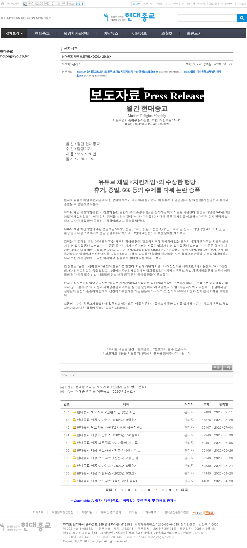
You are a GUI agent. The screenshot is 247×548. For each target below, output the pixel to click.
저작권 (133, 512)
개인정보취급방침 (62, 512)
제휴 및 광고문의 (110, 512)
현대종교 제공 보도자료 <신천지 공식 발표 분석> (111, 386)
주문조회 (241, 3)
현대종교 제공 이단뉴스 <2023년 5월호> (106, 473)
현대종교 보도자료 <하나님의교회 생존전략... (110, 427)
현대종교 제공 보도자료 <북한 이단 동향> (107, 480)
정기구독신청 (199, 3)
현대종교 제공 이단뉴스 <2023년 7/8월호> (108, 435)
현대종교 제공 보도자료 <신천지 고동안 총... (109, 458)
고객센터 (173, 3)
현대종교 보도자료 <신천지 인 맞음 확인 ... (108, 412)
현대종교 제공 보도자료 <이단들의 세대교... (109, 442)
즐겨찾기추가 (14, 3)
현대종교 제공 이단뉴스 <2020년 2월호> (105, 391)
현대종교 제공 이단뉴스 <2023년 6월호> (106, 465)
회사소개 (38, 512)
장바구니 (229, 3)
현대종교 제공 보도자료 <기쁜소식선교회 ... (109, 450)
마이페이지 (160, 3)
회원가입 (147, 3)
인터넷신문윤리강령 (176, 512)
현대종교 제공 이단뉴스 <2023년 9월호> (106, 419)
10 (177, 490)
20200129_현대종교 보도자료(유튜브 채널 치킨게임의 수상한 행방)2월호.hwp (117, 71)
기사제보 (185, 3)
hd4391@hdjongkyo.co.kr (156, 537)
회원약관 (86, 512)
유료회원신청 (216, 3)
